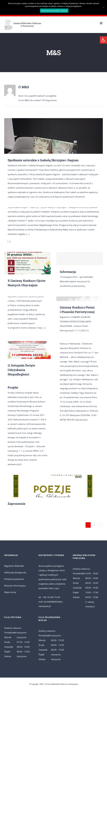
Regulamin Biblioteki (14, 565)
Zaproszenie (16, 504)
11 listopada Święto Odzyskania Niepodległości (21, 369)
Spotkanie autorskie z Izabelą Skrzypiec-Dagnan (43, 160)
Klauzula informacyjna (14, 585)
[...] (9, 241)
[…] (27, 234)
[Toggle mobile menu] (101, 23)
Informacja (68, 272)
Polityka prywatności (14, 579)
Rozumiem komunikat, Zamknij (54, 11)
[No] (103, 7)
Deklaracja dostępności (15, 572)
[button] (103, 40)
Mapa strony (10, 592)
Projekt (13, 387)
